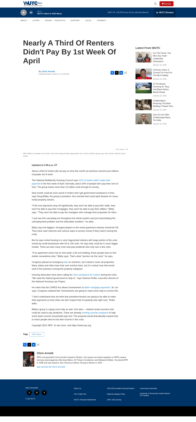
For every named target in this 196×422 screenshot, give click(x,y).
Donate (169, 6)
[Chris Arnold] (28, 364)
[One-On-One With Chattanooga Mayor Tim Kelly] (144, 124)
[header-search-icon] (156, 7)
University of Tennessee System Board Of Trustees (155, 400)
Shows (48, 26)
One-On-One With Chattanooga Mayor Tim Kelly (162, 123)
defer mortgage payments (97, 293)
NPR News (37, 340)
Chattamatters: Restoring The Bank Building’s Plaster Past (163, 109)
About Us (77, 394)
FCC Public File (80, 400)
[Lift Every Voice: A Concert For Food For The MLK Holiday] (144, 79)
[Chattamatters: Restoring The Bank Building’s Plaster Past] (144, 110)
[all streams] (165, 18)
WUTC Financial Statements (85, 405)
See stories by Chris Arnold (51, 372)
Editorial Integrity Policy (116, 400)
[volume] (31, 18)
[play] (24, 18)
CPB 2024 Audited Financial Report (120, 394)
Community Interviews (148, 394)
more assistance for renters (86, 280)
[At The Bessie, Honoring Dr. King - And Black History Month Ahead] (144, 93)
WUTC (33, 404)
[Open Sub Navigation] (29, 26)
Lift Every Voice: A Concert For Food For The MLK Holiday (162, 78)
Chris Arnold (48, 77)
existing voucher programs (95, 318)
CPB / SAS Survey (114, 405)
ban (66, 268)
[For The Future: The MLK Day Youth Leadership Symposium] (144, 62)
